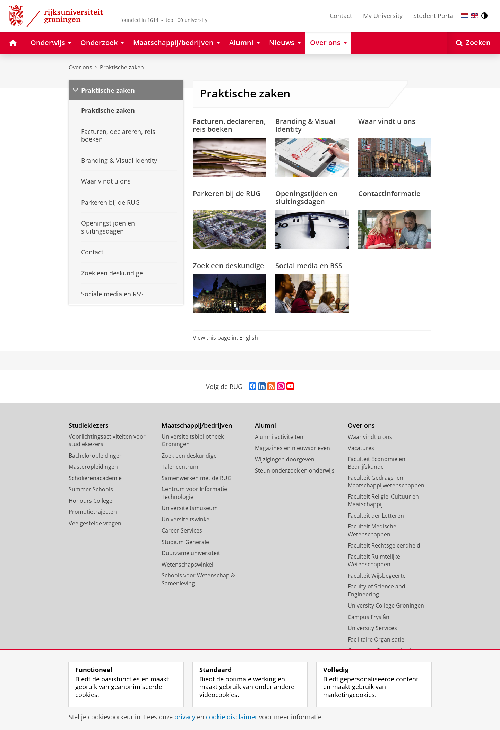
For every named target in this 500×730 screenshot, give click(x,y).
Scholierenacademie (95, 478)
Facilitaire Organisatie (376, 639)
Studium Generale (185, 542)
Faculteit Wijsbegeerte (377, 575)
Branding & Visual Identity (305, 125)
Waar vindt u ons (386, 121)
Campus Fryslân (368, 617)
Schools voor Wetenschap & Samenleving (198, 579)
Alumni (265, 426)
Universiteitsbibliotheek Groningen (193, 440)
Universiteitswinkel (186, 519)
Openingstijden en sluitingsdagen (306, 197)
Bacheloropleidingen (96, 455)
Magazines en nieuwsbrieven (292, 448)
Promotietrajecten (93, 512)
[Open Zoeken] (473, 43)
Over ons (80, 67)
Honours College (90, 500)
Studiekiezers (89, 426)
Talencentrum (180, 466)
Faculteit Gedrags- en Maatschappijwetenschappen (386, 482)
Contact (341, 15)
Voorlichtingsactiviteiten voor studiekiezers (107, 440)
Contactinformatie (389, 193)
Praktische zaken (122, 67)
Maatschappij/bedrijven (197, 426)
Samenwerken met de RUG (197, 478)
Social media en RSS (308, 265)
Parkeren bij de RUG (227, 193)
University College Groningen (386, 605)
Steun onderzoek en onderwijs (295, 470)
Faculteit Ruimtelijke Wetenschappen (374, 560)
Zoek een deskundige (228, 265)
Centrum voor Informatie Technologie (194, 493)
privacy (184, 717)
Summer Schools (91, 489)
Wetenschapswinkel (187, 564)
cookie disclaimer (231, 717)
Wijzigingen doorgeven (284, 459)
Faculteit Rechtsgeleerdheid (384, 545)
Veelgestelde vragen (95, 523)
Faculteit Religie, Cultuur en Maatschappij (383, 500)
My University (383, 15)
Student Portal (434, 15)
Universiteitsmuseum (190, 508)
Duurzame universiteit (191, 553)
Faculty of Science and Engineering (376, 590)
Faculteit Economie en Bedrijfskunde (376, 463)
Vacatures (361, 448)
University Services (372, 628)
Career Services (182, 530)
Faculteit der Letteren (376, 515)
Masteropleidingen (93, 466)
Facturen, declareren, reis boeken (229, 125)
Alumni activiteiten (279, 437)
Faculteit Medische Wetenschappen (372, 530)
